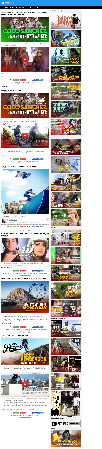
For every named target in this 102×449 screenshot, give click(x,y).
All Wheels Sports (28, 229)
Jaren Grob (26, 82)
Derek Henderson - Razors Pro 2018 (14, 335)
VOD (29, 330)
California (33, 82)
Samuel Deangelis (8, 265)
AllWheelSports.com (7, 73)
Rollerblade (26, 161)
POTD (39, 229)
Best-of (27, 415)
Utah (36, 273)
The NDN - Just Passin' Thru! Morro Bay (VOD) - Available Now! (23, 278)
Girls (21, 161)
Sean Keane (22, 316)
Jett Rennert (30, 329)
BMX (38, 161)
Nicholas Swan (7, 316)
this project (16, 314)
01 (4, 155)
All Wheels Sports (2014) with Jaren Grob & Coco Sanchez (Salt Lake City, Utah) (25, 234)
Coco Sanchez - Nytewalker (11, 90)
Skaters (6, 7)
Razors (22, 415)
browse (62, 418)
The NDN (21, 320)
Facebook (35, 79)
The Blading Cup (11, 367)
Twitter (41, 79)
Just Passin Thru (11, 329)
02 (5, 155)
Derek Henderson (22, 367)
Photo (2, 76)
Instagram (23, 79)
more (63, 10)
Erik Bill (38, 314)
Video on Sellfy (4, 323)
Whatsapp (16, 79)
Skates (12, 7)
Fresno (31, 415)
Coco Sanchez (19, 82)
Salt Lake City (31, 273)
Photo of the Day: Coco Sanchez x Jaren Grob (18, 166)
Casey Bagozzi (14, 316)
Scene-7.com (16, 73)
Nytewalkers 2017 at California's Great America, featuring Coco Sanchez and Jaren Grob (23, 13)
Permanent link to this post (25, 83)
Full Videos (22, 7)
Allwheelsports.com (18, 265)
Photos (35, 229)
